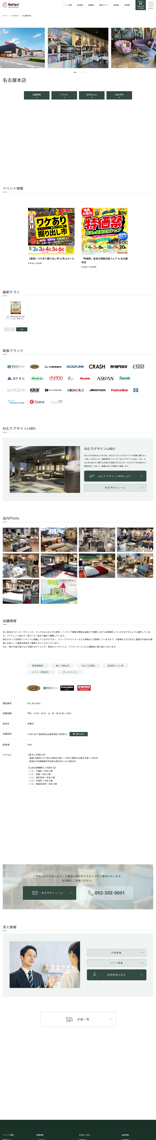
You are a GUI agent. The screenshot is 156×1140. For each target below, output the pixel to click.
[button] (72, 72)
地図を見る (80, 734)
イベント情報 (8, 1135)
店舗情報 (37, 94)
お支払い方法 (84, 1135)
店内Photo (91, 94)
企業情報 (125, 1135)
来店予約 (119, 94)
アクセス (64, 94)
